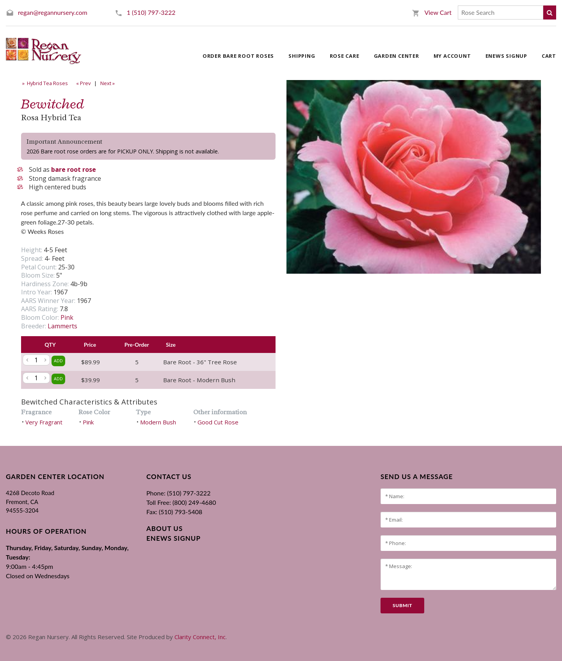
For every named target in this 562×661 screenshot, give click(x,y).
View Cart (438, 12)
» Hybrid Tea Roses (44, 83)
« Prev (83, 83)
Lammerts (62, 326)
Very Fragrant (43, 422)
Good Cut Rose (217, 422)
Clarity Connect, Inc (200, 637)
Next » (108, 83)
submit (402, 605)
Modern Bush (158, 422)
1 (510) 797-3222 (151, 12)
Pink (66, 317)
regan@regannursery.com (52, 12)
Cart (549, 55)
